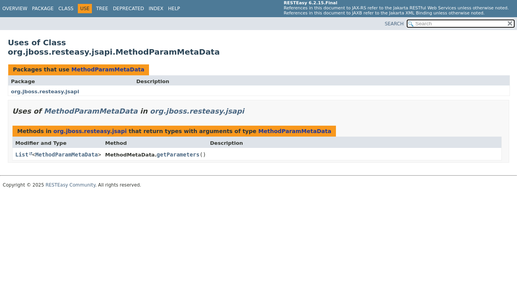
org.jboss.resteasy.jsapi (45, 91)
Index (156, 8)
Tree (102, 8)
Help (174, 8)
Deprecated (128, 8)
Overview (14, 8)
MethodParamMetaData (107, 69)
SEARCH (394, 24)
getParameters (178, 154)
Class (66, 8)
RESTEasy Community (70, 185)
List (22, 154)
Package (43, 8)
